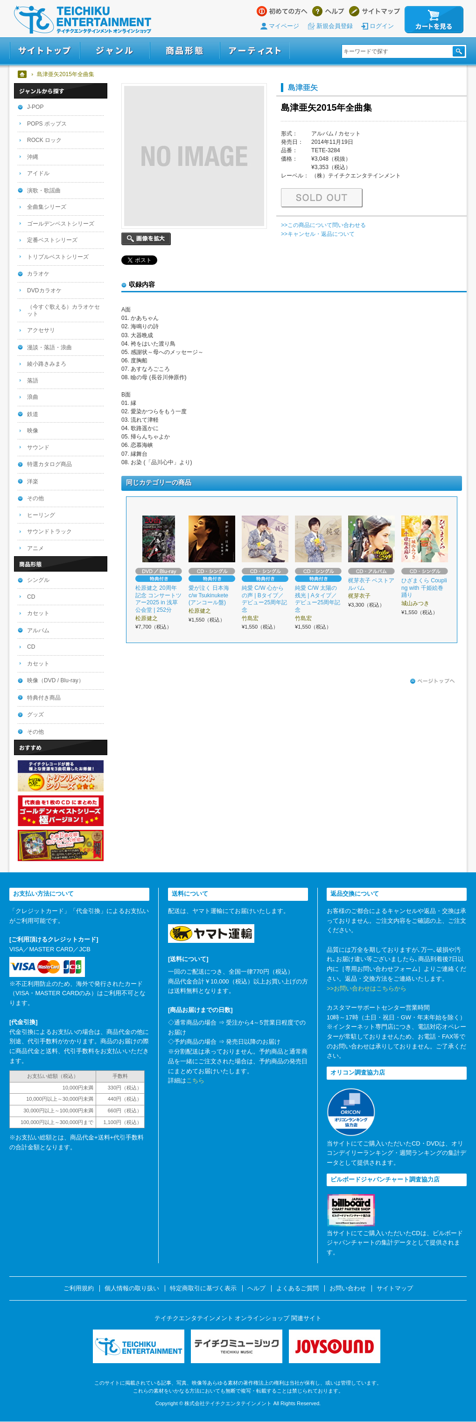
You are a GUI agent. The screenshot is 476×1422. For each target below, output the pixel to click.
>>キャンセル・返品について (318, 234)
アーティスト (255, 50)
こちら (195, 1080)
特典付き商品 (44, 697)
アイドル (38, 173)
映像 (32, 430)
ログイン (382, 25)
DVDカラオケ (44, 290)
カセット (38, 613)
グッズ (35, 714)
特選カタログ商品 (49, 464)
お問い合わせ (347, 1288)
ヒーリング (41, 515)
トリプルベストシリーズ (58, 257)
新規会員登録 (334, 25)
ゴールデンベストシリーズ (60, 223)
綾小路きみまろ (46, 364)
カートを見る (434, 19)
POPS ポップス (47, 123)
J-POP (35, 107)
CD (31, 597)
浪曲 (32, 397)
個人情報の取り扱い (132, 1288)
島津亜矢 (303, 87)
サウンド (38, 447)
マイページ (284, 25)
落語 (32, 380)
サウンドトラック (49, 531)
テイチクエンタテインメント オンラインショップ (82, 20)
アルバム (38, 630)
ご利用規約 (78, 1288)
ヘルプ (328, 11)
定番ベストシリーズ (52, 240)
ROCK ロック (44, 140)
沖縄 (32, 157)
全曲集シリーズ (46, 207)
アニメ (35, 548)
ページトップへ (432, 681)
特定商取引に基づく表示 (203, 1288)
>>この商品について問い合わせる (323, 225)
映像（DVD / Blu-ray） (55, 680)
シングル (38, 580)
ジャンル (115, 50)
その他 (35, 498)
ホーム (23, 74)
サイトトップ (44, 50)
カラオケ (38, 273)
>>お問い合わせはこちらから (366, 988)
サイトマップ (374, 11)
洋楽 (32, 481)
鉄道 (32, 414)
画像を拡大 (146, 239)
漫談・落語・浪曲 (49, 347)
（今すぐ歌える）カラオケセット (63, 310)
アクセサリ (41, 330)
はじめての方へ (282, 11)
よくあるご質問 (297, 1288)
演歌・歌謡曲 (44, 190)
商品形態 (185, 50)
